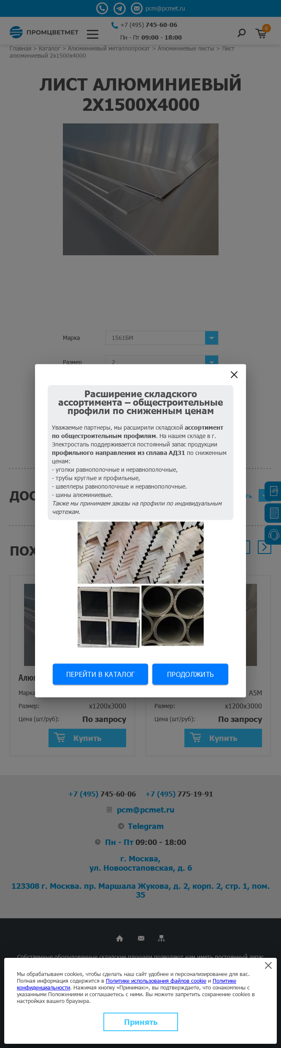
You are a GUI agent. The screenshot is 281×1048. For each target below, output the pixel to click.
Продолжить (190, 674)
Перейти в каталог (100, 674)
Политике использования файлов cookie (156, 980)
